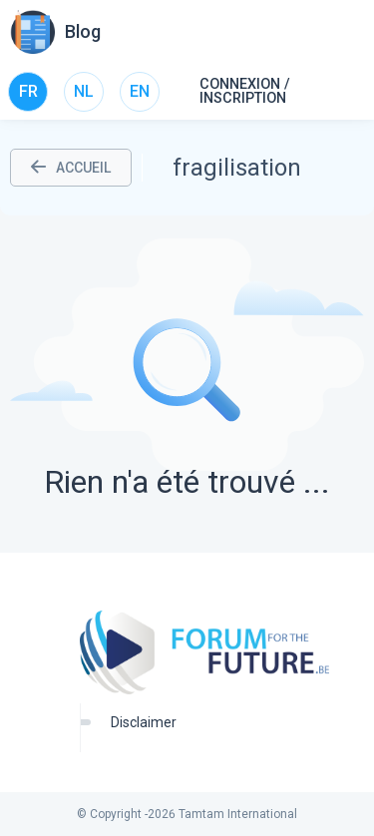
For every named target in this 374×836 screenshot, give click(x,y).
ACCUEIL (71, 168)
